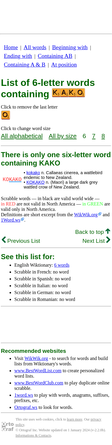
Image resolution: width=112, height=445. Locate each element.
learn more (74, 419)
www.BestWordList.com (38, 370)
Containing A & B (24, 64)
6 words (61, 265)
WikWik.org (86, 214)
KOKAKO (35, 182)
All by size (63, 135)
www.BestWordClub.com (38, 382)
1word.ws (23, 395)
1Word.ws (10, 219)
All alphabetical (22, 135)
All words (35, 47)
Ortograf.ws (25, 407)
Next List (96, 241)
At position (64, 64)
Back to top (92, 232)
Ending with (18, 56)
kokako (33, 172)
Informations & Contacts (33, 435)
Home (11, 47)
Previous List (21, 241)
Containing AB (55, 56)
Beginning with (70, 47)
